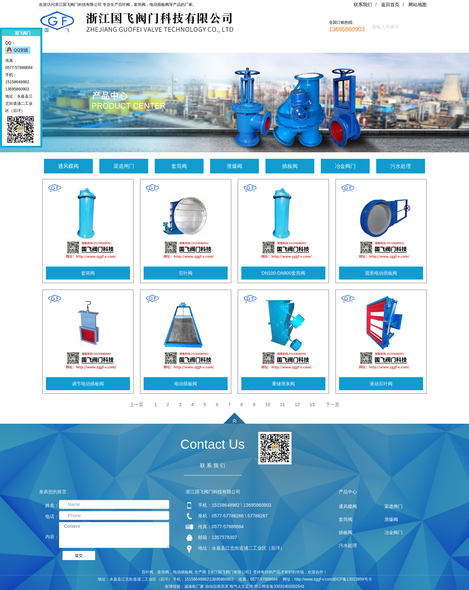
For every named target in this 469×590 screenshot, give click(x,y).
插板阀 (290, 166)
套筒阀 (179, 166)
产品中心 (160, 46)
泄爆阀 (234, 166)
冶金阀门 (345, 166)
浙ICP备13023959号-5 (351, 579)
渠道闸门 (123, 166)
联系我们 (363, 4)
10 (267, 404)
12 (297, 404)
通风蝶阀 (68, 166)
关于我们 (116, 46)
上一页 (136, 404)
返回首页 (390, 4)
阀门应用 (250, 46)
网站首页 (71, 46)
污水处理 (400, 166)
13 (312, 404)
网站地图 (417, 4)
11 (282, 404)
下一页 (332, 404)
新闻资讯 (205, 46)
